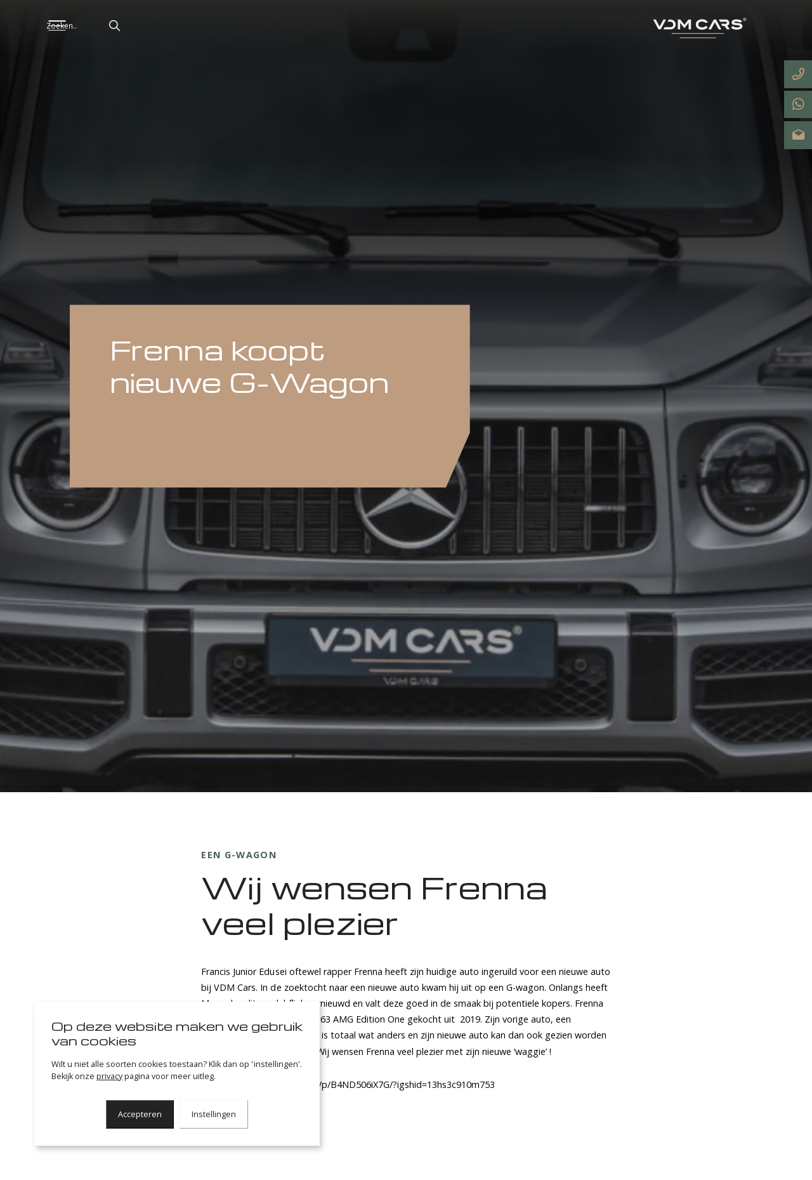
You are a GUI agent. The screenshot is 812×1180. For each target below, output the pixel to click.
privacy (109, 1076)
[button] (157, 25)
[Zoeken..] (125, 25)
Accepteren (140, 1114)
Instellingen (214, 1114)
